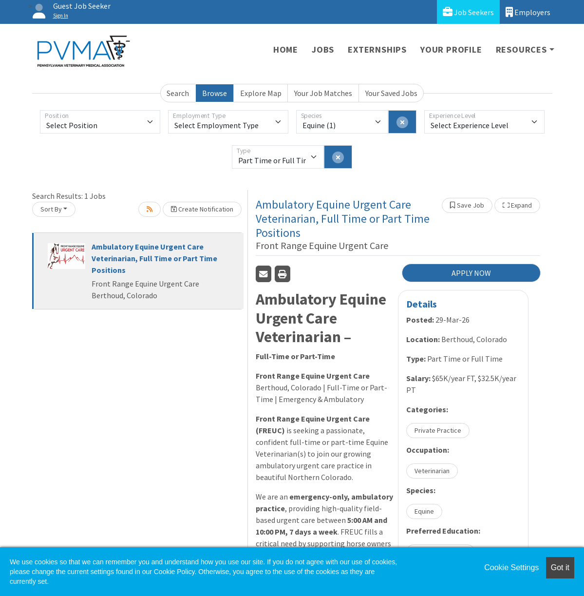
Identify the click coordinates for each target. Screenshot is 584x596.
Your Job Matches (323, 93)
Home (285, 49)
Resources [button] (521, 49)
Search (178, 93)
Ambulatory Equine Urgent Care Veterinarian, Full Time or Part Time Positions (154, 258)
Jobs (323, 49)
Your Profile (451, 49)
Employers (528, 12)
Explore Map (261, 93)
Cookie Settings (511, 567)
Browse (214, 93)
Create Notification (202, 209)
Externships (377, 49)
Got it (560, 567)
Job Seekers (468, 12)
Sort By (51, 209)
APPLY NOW (471, 273)
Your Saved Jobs (391, 93)
